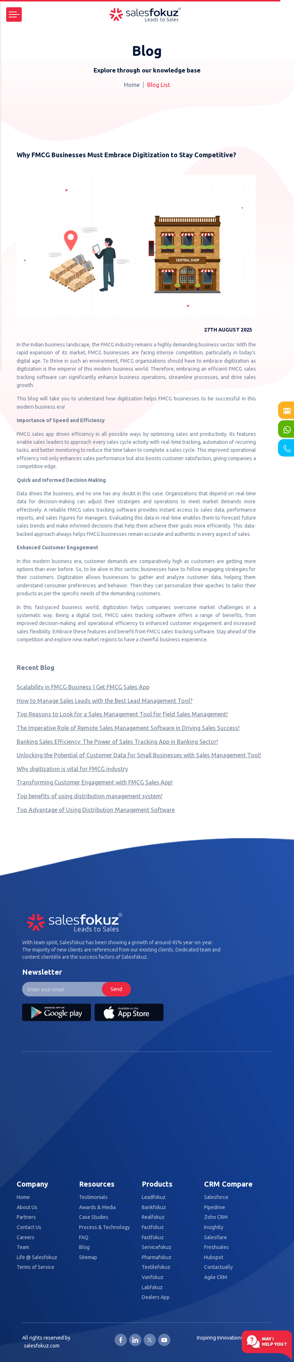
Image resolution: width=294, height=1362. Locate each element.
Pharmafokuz (156, 1257)
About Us (27, 1207)
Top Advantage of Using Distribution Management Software (96, 810)
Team (23, 1247)
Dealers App (156, 1297)
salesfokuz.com (41, 1346)
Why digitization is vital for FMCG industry (72, 769)
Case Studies (93, 1217)
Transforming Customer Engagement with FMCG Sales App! (95, 782)
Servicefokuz (156, 1247)
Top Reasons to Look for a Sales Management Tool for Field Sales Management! (122, 714)
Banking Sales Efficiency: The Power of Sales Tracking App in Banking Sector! (117, 741)
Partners (26, 1217)
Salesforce (216, 1197)
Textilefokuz (156, 1267)
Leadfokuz (154, 1197)
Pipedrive (214, 1207)
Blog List (158, 85)
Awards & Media (97, 1207)
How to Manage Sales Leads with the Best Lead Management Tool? (104, 700)
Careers (25, 1237)
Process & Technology (104, 1227)
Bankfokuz (154, 1207)
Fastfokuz (153, 1237)
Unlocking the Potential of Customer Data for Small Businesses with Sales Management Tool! (139, 755)
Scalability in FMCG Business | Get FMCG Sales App (83, 687)
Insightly (213, 1227)
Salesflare (215, 1237)
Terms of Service (35, 1267)
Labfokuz (152, 1287)
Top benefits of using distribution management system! (89, 796)
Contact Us (29, 1227)
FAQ (83, 1237)
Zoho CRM (216, 1217)
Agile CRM (215, 1277)
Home (132, 85)
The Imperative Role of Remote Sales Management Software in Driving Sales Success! (128, 728)
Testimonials (93, 1197)
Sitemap (88, 1257)
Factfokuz (153, 1227)
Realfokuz (153, 1217)
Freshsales (216, 1247)
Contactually (218, 1267)
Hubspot (213, 1257)
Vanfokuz (152, 1277)
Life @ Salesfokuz (37, 1257)
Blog (84, 1247)
